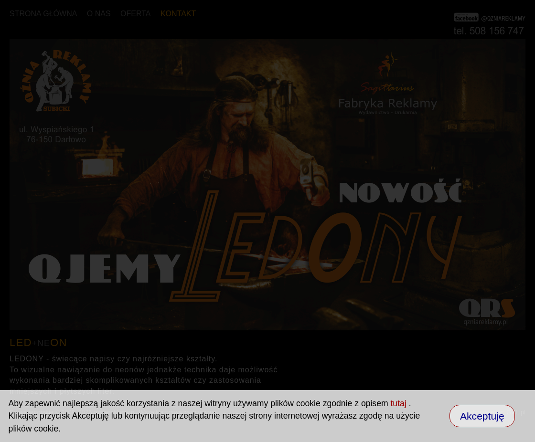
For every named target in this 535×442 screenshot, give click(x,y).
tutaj (399, 403)
